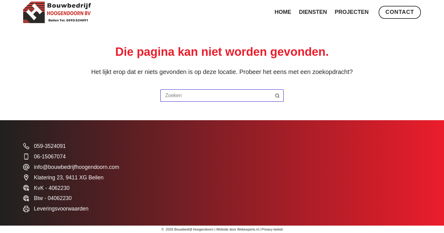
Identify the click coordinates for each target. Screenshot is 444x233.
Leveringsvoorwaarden (61, 209)
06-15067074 (50, 156)
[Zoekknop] (277, 95)
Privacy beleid (271, 229)
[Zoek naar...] (215, 95)
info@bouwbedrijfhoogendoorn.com (76, 167)
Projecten (352, 12)
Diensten (313, 12)
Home (283, 12)
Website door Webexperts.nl (237, 229)
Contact (399, 12)
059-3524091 (50, 146)
